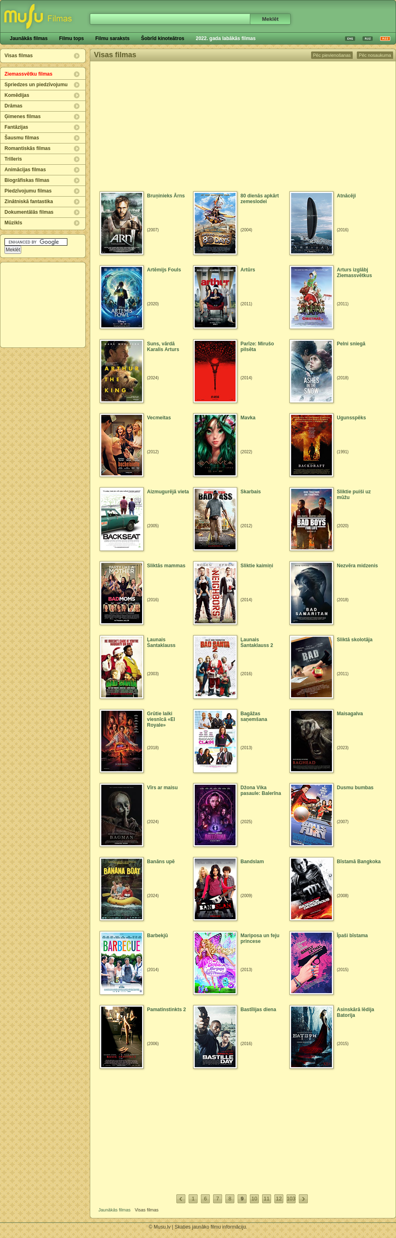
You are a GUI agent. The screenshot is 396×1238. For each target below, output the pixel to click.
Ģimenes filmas (22, 116)
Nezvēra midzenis (357, 566)
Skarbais (250, 492)
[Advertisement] (43, 305)
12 (279, 1198)
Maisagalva (350, 713)
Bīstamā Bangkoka (358, 861)
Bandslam (252, 861)
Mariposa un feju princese (259, 938)
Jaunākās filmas (29, 38)
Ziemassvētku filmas (28, 74)
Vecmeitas (159, 418)
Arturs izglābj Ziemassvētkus (354, 272)
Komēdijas (16, 95)
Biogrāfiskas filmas (26, 180)
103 (291, 1198)
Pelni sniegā (351, 344)
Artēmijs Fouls (164, 270)
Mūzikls (13, 223)
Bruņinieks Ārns (166, 196)
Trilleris (13, 159)
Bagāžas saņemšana (253, 716)
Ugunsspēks (351, 418)
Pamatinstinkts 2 (166, 1009)
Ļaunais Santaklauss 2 (256, 642)
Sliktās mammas (166, 566)
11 (266, 1198)
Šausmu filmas (21, 138)
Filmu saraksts (112, 38)
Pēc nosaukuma (375, 55)
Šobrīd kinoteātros (162, 38)
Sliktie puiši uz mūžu (354, 494)
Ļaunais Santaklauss (161, 642)
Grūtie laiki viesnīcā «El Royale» (161, 719)
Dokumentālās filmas (28, 212)
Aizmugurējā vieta (168, 492)
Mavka (248, 418)
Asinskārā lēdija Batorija (355, 1012)
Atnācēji (346, 196)
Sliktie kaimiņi (256, 566)
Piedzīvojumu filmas (27, 191)
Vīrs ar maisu (162, 787)
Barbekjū (157, 935)
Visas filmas (18, 55)
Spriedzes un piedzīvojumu (36, 84)
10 (254, 1198)
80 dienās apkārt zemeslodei (259, 198)
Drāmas (13, 106)
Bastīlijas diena (258, 1009)
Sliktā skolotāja (354, 640)
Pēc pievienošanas (332, 55)
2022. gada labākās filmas (226, 38)
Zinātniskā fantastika (28, 201)
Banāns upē (161, 861)
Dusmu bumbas (355, 787)
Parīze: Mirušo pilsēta (257, 346)
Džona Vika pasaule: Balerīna (260, 790)
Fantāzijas (16, 127)
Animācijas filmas (25, 169)
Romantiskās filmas (27, 148)
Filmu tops (71, 38)
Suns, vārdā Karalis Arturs (163, 346)
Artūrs (247, 270)
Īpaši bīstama (352, 935)
